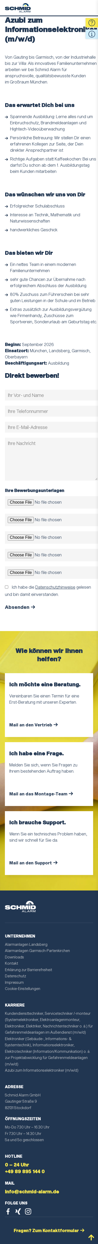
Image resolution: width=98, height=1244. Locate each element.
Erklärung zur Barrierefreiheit (28, 969)
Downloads (14, 957)
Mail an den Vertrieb (30, 724)
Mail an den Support (30, 862)
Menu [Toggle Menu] (89, 7)
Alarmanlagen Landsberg (26, 944)
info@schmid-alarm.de (32, 1191)
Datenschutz (15, 976)
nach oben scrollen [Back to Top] (91, 1237)
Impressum (14, 982)
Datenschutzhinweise (55, 587)
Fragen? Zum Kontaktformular (46, 1230)
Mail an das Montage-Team (38, 793)
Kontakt (11, 963)
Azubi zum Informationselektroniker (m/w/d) (41, 1070)
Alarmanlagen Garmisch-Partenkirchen (37, 950)
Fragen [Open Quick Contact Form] (92, 22)
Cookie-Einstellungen (22, 988)
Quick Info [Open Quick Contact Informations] (92, 34)
